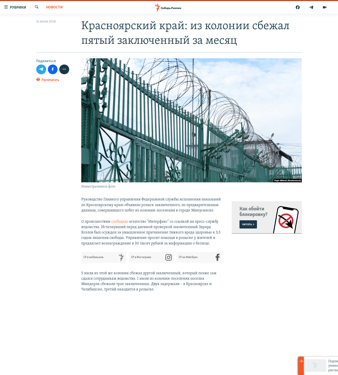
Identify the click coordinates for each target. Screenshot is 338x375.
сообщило (119, 222)
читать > (248, 224)
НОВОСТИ (54, 7)
